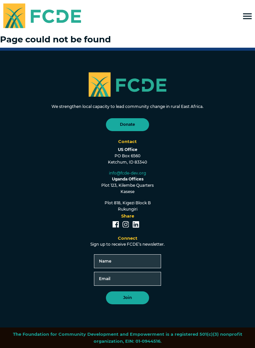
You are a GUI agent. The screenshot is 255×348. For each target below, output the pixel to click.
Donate (127, 124)
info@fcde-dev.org (127, 173)
